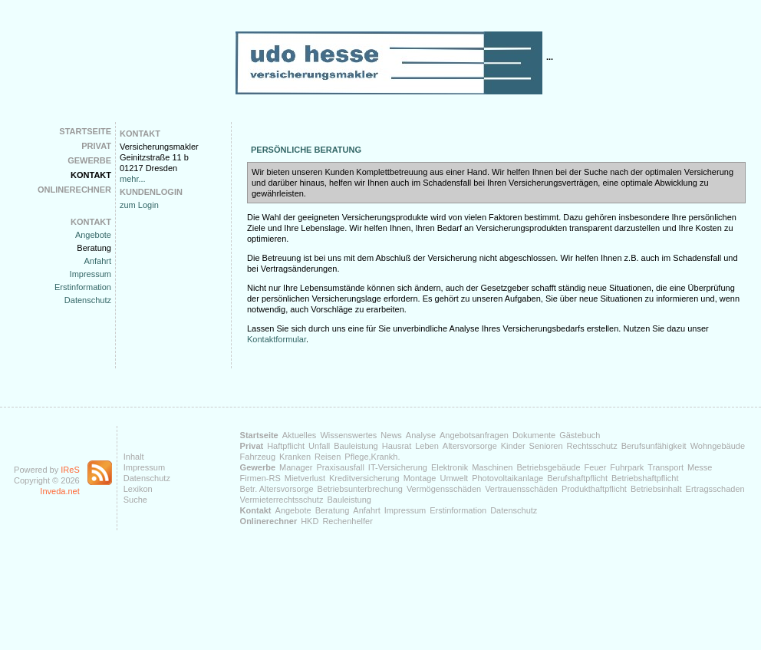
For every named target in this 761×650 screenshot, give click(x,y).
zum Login (139, 205)
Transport (665, 467)
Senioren (546, 445)
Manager (295, 467)
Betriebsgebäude (548, 467)
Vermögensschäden (444, 488)
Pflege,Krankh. (372, 456)
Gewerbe (89, 160)
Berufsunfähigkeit (654, 445)
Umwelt (454, 478)
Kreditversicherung (364, 478)
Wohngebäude (717, 445)
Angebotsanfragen (474, 435)
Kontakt (91, 175)
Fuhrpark (627, 467)
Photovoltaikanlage (507, 478)
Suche (135, 499)
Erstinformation (82, 287)
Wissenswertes (348, 435)
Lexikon (138, 488)
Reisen (328, 456)
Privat (96, 145)
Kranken (295, 456)
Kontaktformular (276, 339)
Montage (420, 478)
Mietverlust (305, 478)
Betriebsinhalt (656, 488)
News (391, 435)
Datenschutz (87, 300)
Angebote (93, 234)
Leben (427, 445)
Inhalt (134, 456)
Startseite (85, 131)
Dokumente (533, 435)
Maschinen (492, 467)
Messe (699, 467)
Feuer (596, 467)
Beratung (94, 247)
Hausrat (397, 445)
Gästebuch (579, 435)
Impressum (90, 274)
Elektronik (449, 467)
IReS (70, 469)
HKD (309, 521)
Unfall (319, 445)
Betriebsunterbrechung (360, 488)
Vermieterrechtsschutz (282, 499)
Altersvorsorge (470, 445)
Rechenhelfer (347, 521)
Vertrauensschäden (521, 488)
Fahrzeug (257, 456)
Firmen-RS (260, 478)
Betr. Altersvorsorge (277, 488)
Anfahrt (97, 261)
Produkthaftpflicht (594, 488)
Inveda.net (59, 491)
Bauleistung (356, 445)
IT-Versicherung (397, 467)
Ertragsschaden (715, 488)
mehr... (133, 178)
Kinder (513, 445)
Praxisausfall (340, 467)
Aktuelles (299, 435)
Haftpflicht (286, 445)
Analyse (421, 435)
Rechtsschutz (592, 445)
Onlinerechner (74, 189)
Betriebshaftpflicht (644, 478)
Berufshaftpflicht (577, 478)
